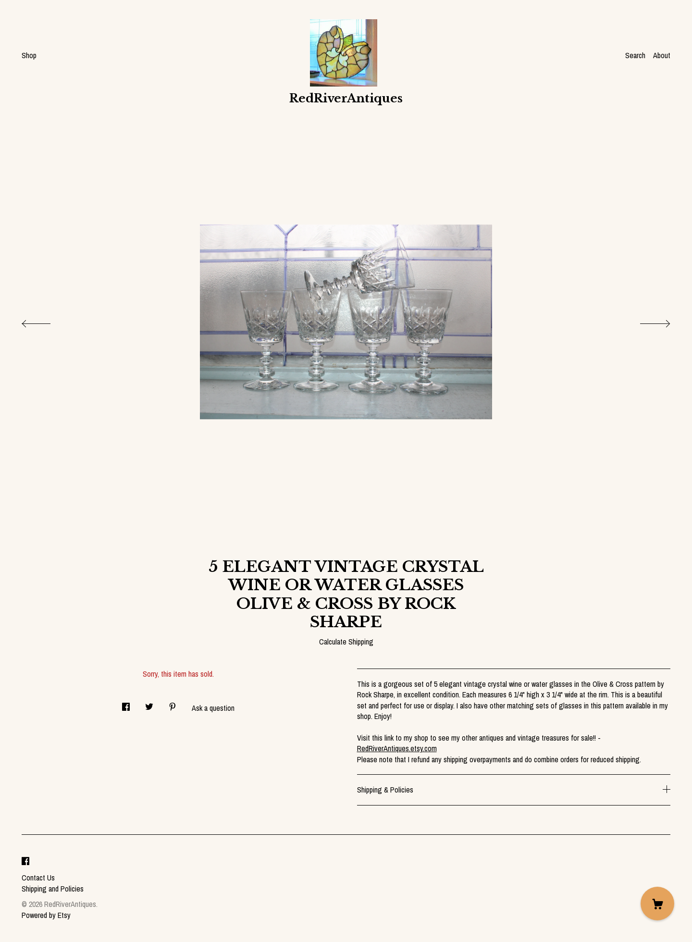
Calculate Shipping (346, 641)
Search (635, 55)
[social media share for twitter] (149, 703)
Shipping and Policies (53, 888)
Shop (29, 55)
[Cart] (657, 903)
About (661, 55)
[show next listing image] (646, 321)
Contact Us (38, 877)
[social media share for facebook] (126, 703)
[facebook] (25, 861)
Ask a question (213, 708)
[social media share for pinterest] (172, 703)
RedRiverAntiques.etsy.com (397, 748)
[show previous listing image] (46, 321)
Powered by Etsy (46, 915)
